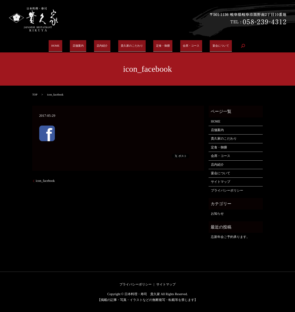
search (236, 45)
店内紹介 (101, 46)
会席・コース (186, 46)
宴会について (215, 46)
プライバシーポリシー (227, 190)
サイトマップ (220, 181)
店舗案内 (80, 46)
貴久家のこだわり (130, 46)
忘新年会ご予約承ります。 (230, 237)
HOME (60, 46)
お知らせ (217, 213)
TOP (34, 94)
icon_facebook (45, 181)
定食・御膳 (159, 46)
